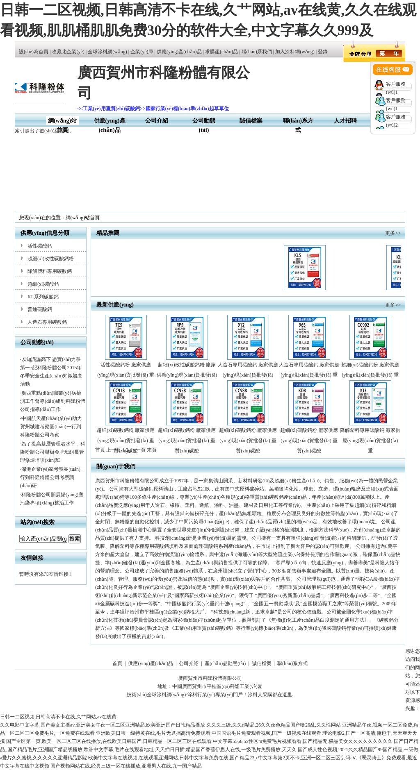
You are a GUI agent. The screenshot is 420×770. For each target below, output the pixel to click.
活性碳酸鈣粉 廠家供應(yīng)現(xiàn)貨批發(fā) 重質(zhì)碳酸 (125, 375)
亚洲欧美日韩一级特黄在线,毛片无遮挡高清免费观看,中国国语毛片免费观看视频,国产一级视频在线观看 (208, 733)
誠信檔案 (251, 121)
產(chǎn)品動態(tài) (225, 663)
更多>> (393, 233)
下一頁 (138, 450)
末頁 (152, 450)
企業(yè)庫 (141, 52)
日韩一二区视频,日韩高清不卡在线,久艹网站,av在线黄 (58, 717)
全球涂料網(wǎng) (107, 52)
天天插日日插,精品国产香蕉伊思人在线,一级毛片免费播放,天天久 (226, 749)
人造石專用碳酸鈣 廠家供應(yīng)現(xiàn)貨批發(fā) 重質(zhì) (309, 375)
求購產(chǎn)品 (221, 52)
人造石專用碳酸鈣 (47, 322)
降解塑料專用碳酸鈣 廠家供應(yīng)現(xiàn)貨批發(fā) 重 (370, 440)
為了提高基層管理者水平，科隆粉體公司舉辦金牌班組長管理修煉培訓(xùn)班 (52, 452)
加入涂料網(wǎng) (295, 52)
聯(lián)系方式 (292, 663)
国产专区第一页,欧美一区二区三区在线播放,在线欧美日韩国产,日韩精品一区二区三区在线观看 (109, 741)
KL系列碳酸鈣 (43, 297)
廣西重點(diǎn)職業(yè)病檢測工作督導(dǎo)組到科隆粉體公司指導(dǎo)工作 (52, 401)
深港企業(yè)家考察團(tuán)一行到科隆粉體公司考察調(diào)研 (52, 477)
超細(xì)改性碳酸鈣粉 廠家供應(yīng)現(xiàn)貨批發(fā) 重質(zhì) (187, 375)
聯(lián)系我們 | (258, 52)
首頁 (117, 663)
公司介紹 (156, 121)
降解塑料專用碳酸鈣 (49, 271)
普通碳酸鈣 (39, 309)
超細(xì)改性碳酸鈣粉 (50, 258)
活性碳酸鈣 (39, 246)
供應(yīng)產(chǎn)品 (179, 52)
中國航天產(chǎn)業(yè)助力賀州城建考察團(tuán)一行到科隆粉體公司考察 (51, 427)
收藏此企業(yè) (68, 52)
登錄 (323, 52)
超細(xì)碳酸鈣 (43, 284)
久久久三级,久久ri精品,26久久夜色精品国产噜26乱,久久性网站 (273, 725)
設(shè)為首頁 (33, 52)
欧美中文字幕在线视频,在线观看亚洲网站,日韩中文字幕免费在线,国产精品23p (172, 758)
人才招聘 (345, 121)
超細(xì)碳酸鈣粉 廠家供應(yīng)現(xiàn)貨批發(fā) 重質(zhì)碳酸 (370, 375)
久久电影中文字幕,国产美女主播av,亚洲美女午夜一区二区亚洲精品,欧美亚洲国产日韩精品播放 (102, 725)
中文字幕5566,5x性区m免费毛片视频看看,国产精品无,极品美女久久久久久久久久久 (303, 741)
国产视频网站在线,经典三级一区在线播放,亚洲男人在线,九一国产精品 (126, 766)
